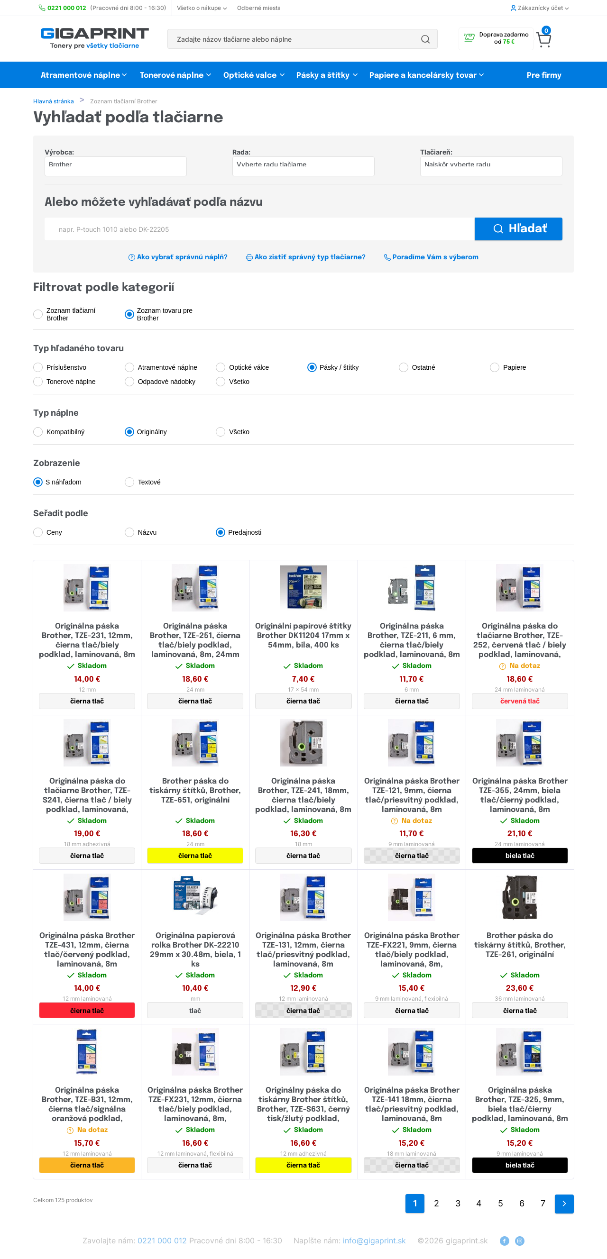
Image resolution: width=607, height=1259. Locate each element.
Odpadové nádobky (166, 382)
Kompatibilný (65, 433)
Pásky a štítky (322, 76)
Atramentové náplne (80, 76)
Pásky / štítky (339, 368)
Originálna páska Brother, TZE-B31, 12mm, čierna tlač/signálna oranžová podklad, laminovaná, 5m (87, 1110)
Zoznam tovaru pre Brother (165, 315)
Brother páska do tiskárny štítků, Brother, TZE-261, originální (520, 946)
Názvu (147, 533)
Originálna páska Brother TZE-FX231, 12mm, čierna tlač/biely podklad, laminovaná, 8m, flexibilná (195, 1110)
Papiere (514, 368)
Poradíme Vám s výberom (431, 258)
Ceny (54, 533)
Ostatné (423, 368)
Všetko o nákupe (202, 7)
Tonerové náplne (171, 76)
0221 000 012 (162, 1241)
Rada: (241, 153)
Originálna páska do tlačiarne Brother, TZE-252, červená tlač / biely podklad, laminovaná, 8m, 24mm (519, 646)
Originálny (152, 433)
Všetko (239, 382)
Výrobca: (59, 153)
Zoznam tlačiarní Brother (70, 315)
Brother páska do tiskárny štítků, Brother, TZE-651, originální (195, 791)
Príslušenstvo (66, 368)
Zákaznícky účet (540, 7)
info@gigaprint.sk (374, 1241)
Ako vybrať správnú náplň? (178, 258)
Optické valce (249, 76)
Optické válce (249, 368)
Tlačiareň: (436, 153)
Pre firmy (544, 76)
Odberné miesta (259, 7)
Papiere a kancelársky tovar (423, 76)
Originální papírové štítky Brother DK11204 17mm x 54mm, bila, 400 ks (303, 636)
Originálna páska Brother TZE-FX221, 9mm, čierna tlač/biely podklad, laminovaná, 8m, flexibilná (412, 956)
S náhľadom (64, 483)
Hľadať (520, 230)
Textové (149, 483)
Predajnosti (244, 533)
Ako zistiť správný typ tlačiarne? (306, 258)
